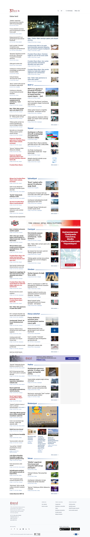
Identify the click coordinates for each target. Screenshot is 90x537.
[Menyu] (77, 10)
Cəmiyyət (31, 229)
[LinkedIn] (26, 529)
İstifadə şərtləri (72, 504)
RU (78, 534)
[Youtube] (20, 529)
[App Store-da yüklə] (65, 529)
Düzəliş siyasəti (58, 512)
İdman (30, 458)
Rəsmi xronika (45, 506)
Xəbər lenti (14, 16)
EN (73, 534)
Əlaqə (56, 508)
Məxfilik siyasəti (72, 506)
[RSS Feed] (29, 529)
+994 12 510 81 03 (13, 518)
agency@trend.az (13, 519)
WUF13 (30, 85)
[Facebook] (14, 529)
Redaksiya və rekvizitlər (60, 506)
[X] (17, 529)
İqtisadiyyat (32, 178)
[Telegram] (23, 529)
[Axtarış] (58, 10)
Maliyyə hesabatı (58, 514)
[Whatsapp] (11, 529)
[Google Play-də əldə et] (75, 529)
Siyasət (30, 128)
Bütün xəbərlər (54, 124)
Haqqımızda (57, 504)
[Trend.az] (15, 10)
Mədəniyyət (32, 403)
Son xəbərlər (44, 504)
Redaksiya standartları (60, 510)
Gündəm (31, 269)
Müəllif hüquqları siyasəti (74, 508)
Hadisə (30, 365)
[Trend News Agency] (14, 503)
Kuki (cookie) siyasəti (73, 510)
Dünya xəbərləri (34, 314)
